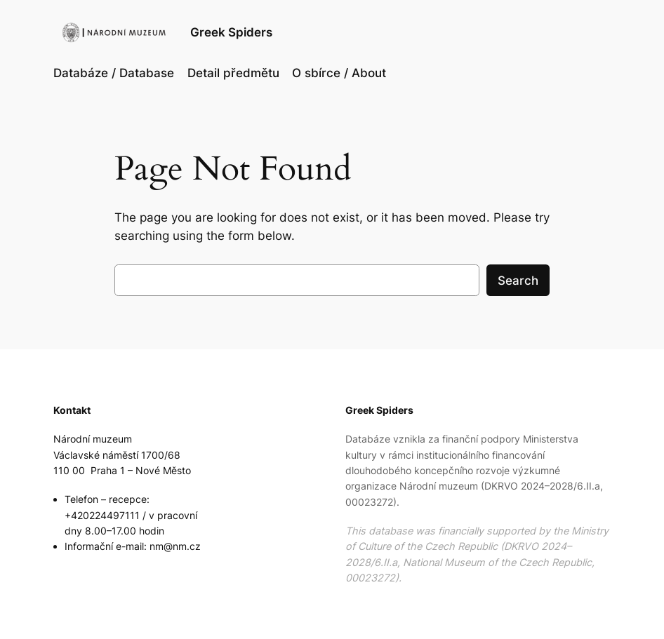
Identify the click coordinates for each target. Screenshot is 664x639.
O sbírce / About (339, 73)
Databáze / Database (113, 73)
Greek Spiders (231, 32)
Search (518, 281)
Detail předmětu (233, 73)
